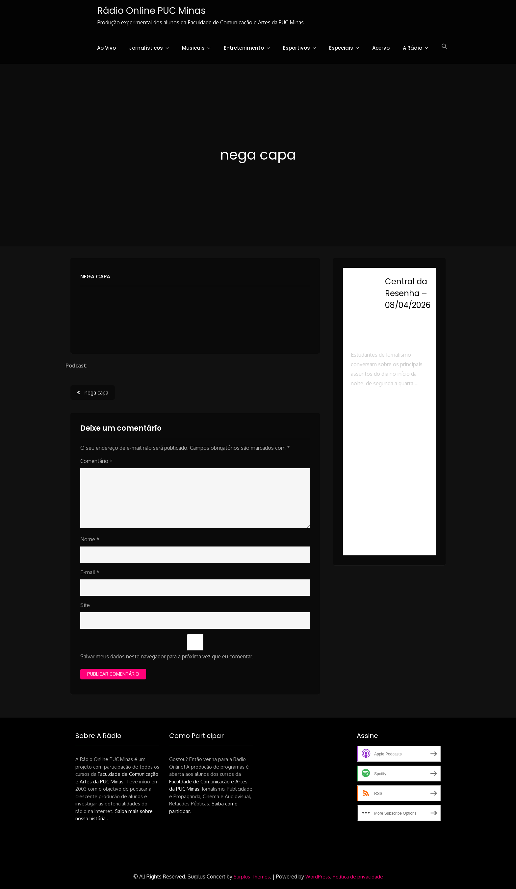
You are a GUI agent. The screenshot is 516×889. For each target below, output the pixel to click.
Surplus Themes (252, 877)
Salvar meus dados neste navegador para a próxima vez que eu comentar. (166, 656)
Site (85, 605)
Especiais (341, 47)
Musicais (193, 47)
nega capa (95, 276)
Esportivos (296, 47)
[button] (444, 46)
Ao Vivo (106, 47)
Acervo (381, 47)
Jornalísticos (146, 47)
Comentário (96, 461)
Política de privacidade (358, 877)
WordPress (317, 877)
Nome (89, 539)
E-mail (89, 572)
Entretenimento (244, 47)
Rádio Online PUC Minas (151, 10)
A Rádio (412, 47)
